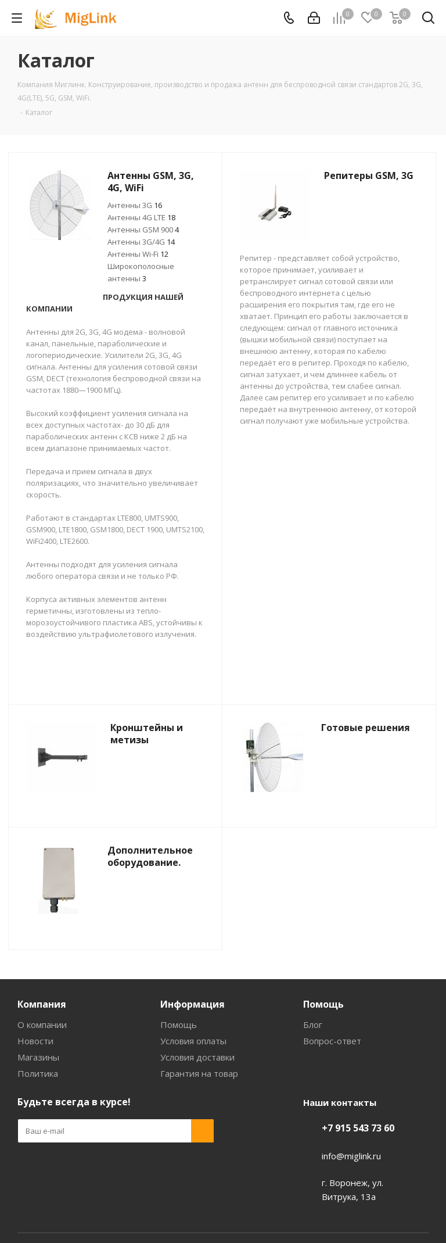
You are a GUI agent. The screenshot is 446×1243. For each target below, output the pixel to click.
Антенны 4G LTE (141, 217)
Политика (37, 1073)
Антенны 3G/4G (141, 242)
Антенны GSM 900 (143, 229)
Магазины (38, 1057)
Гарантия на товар (199, 1073)
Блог (312, 1024)
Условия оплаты (193, 1041)
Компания (41, 1004)
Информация (192, 1004)
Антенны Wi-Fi (137, 254)
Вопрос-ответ (332, 1041)
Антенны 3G (134, 205)
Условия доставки (197, 1057)
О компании (42, 1024)
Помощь (178, 1024)
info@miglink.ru (351, 1156)
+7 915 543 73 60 (358, 1128)
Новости (35, 1041)
